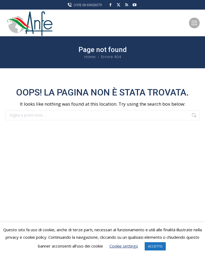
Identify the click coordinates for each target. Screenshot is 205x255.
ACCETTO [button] (155, 246)
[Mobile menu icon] (194, 23)
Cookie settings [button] (123, 246)
